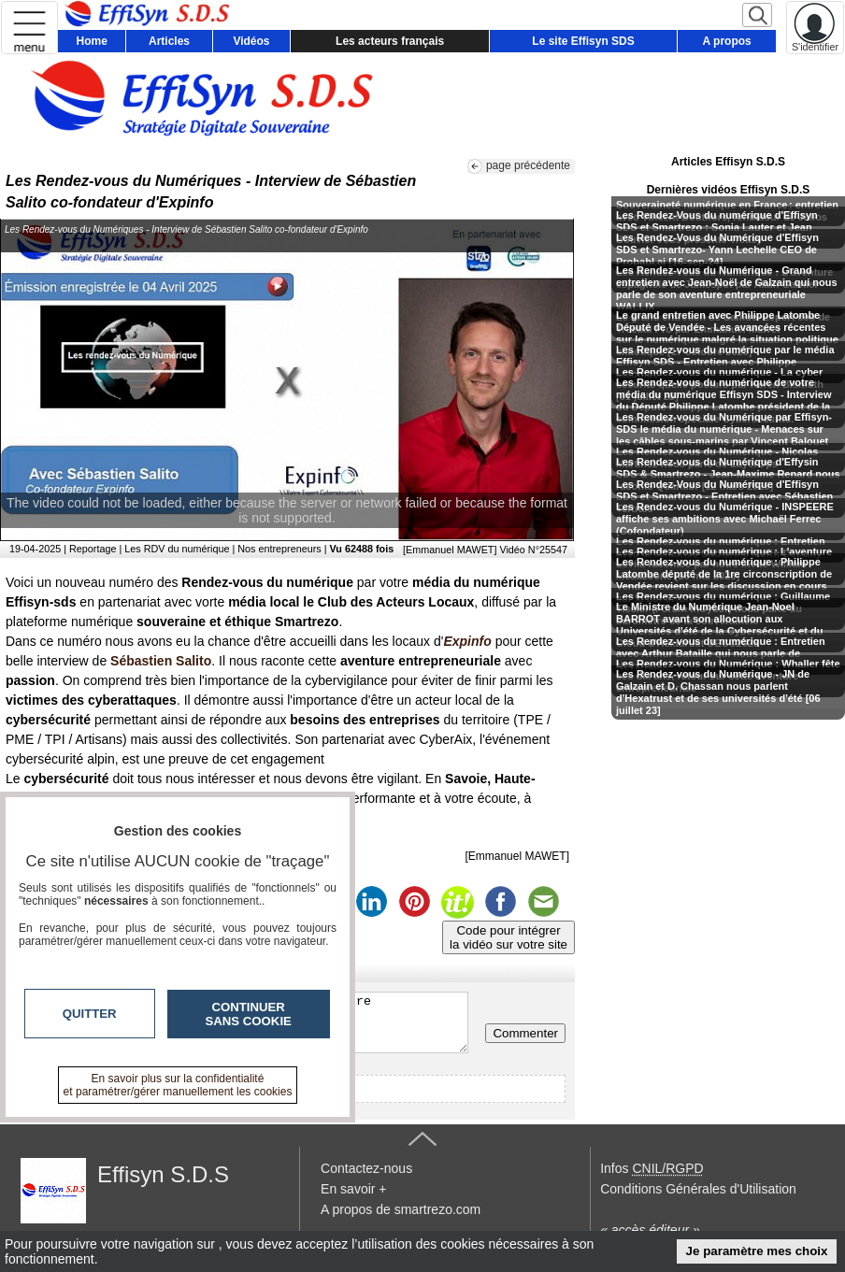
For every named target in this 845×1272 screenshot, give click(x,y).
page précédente (528, 165)
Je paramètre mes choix (757, 1251)
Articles (169, 41)
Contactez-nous (366, 1168)
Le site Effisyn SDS (583, 41)
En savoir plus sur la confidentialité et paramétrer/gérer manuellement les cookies (178, 1085)
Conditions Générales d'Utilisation (698, 1188)
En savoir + (353, 1188)
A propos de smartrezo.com (400, 1209)
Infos (651, 1168)
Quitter (90, 1014)
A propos (727, 41)
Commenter (525, 1033)
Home (92, 41)
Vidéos (251, 41)
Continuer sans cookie (249, 1014)
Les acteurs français (390, 41)
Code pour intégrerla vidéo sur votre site (508, 937)
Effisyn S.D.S (163, 1174)
